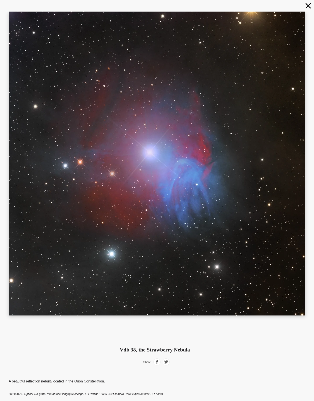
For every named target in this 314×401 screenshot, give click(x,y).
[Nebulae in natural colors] (308, 5)
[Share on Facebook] (157, 364)
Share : (147, 362)
